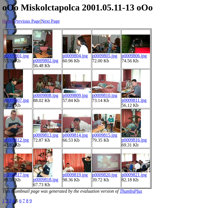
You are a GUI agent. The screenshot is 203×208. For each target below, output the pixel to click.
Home (7, 21)
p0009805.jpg (104, 55)
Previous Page (27, 21)
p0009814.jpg (75, 135)
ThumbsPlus (131, 191)
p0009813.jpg (45, 135)
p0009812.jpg (16, 139)
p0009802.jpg (45, 60)
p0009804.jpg (75, 55)
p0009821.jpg (134, 174)
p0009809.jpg (75, 95)
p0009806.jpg (134, 55)
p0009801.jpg (16, 55)
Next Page (50, 21)
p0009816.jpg (134, 139)
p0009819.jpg (75, 174)
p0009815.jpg (104, 135)
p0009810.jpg (104, 95)
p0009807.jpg (16, 100)
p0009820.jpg (104, 174)
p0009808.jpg (45, 95)
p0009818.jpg (45, 179)
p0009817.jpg (16, 174)
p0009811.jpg (134, 100)
